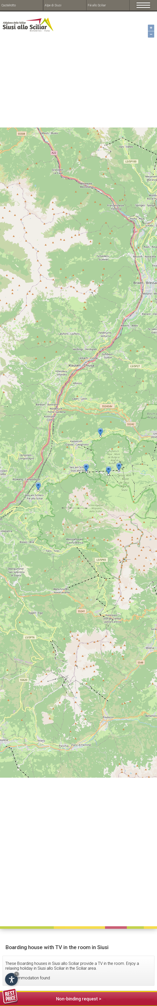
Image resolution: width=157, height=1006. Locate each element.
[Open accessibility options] (11, 979)
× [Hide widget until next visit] (16, 974)
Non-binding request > (52, 998)
